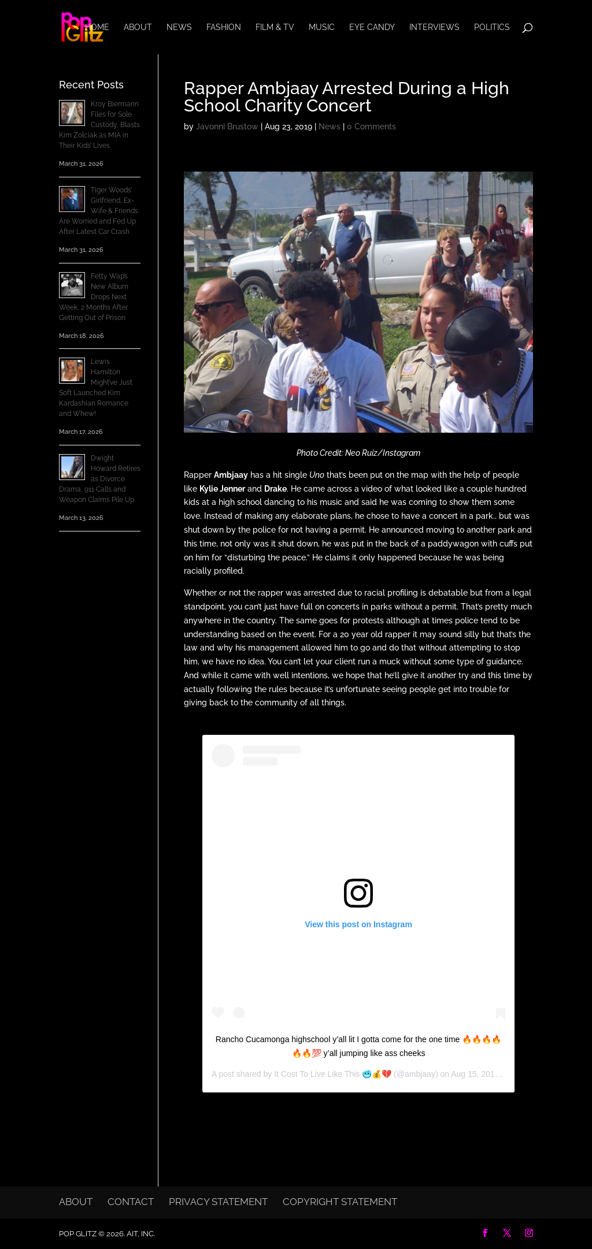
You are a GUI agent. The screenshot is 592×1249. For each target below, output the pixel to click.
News (179, 27)
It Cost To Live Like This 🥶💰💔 (332, 1074)
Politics (492, 27)
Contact (131, 1201)
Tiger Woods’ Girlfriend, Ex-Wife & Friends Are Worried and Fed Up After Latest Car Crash (98, 211)
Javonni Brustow (227, 126)
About (138, 27)
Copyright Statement (340, 1201)
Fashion (223, 27)
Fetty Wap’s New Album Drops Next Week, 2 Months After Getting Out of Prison (93, 297)
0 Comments (371, 126)
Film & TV (275, 27)
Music (322, 27)
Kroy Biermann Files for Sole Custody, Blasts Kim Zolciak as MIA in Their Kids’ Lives (99, 125)
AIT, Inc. (140, 1233)
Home (97, 27)
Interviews (434, 27)
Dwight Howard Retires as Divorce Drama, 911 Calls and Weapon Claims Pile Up (99, 479)
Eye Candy (372, 27)
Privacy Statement (218, 1201)
